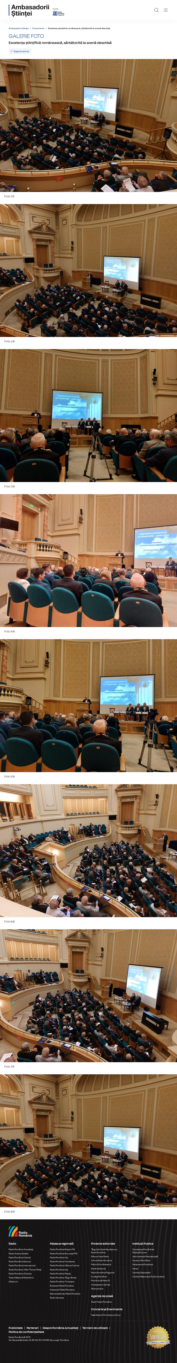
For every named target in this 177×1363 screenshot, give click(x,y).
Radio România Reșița (60, 1274)
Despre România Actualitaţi (60, 1328)
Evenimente (38, 28)
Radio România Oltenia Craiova (64, 1266)
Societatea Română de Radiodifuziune (143, 1250)
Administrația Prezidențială (145, 1257)
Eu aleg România (99, 1277)
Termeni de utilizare (95, 1328)
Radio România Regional (102, 1273)
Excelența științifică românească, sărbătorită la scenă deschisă (60, 43)
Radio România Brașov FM (62, 1249)
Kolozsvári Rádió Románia (62, 1290)
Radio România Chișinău (20, 1274)
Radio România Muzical (20, 1262)
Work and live (97, 1289)
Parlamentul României (142, 1264)
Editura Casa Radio (100, 1257)
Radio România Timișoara (62, 1282)
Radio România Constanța (62, 1262)
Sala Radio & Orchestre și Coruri (106, 1315)
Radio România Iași (59, 1270)
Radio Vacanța (57, 1298)
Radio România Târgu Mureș (63, 1278)
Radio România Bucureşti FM (63, 1254)
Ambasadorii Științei (19, 28)
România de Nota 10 (100, 1281)
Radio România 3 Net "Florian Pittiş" (25, 1270)
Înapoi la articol (21, 51)
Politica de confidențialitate (26, 1332)
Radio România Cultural (20, 1258)
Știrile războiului (98, 1269)
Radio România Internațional (22, 1266)
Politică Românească (101, 1264)
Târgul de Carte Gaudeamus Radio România (104, 1250)
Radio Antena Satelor (19, 1254)
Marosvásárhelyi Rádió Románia (65, 1294)
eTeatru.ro (13, 1282)
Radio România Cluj (59, 1258)
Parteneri (33, 1328)
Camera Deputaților (141, 1273)
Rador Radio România (101, 1302)
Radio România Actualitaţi (21, 1249)
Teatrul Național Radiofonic (21, 1278)
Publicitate (16, 1328)
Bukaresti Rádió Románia (62, 1286)
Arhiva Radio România (101, 1260)
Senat (135, 1269)
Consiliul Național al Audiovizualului (148, 1277)
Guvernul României (141, 1260)
